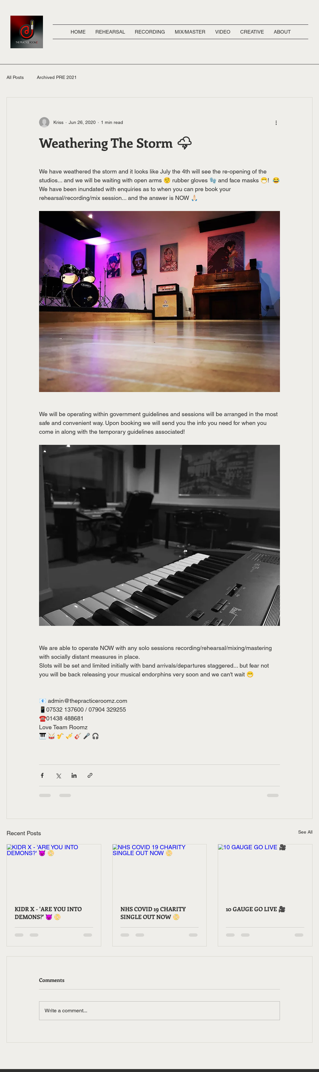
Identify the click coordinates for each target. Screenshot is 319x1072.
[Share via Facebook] (42, 775)
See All (305, 832)
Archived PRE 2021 (57, 77)
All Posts (15, 77)
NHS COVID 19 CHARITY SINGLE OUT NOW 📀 (153, 913)
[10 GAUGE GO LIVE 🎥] (265, 870)
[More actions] (276, 122)
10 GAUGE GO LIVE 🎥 (255, 909)
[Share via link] (90, 775)
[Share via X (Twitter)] (58, 775)
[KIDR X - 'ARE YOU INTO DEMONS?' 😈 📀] (54, 870)
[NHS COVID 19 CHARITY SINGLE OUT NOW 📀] (160, 870)
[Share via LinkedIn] (74, 775)
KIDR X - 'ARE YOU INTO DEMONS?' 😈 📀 (48, 913)
